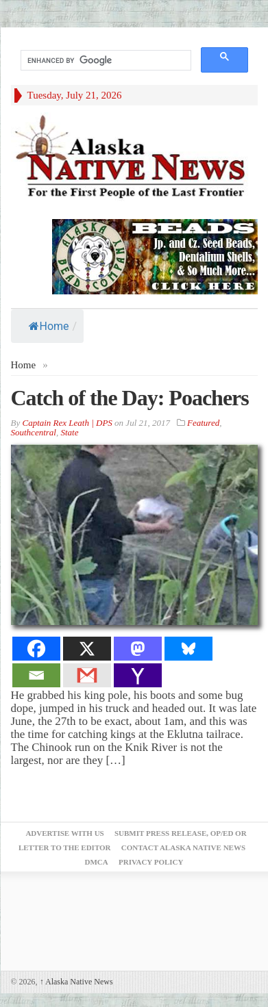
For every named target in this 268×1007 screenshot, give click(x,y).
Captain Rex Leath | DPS (67, 423)
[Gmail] (87, 675)
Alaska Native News (76, 981)
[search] (104, 60)
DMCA (96, 862)
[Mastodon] (138, 649)
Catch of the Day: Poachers (130, 397)
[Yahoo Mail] (138, 675)
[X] (87, 649)
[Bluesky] (188, 649)
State (69, 432)
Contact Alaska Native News (183, 847)
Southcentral (33, 432)
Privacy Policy (151, 862)
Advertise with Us (64, 833)
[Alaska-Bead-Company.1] (155, 255)
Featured (203, 423)
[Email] (36, 675)
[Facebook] (36, 649)
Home (49, 326)
